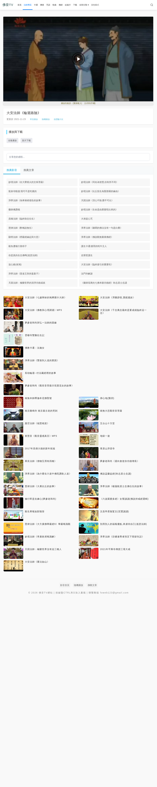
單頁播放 (34, 119)
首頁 (19, 5)
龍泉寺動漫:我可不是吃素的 (23, 191)
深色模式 (95, 5)
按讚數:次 (58, 119)
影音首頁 (64, 585)
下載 (75, 5)
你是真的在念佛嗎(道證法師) (23, 255)
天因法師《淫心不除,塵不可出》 (97, 200)
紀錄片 (68, 5)
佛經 (61, 5)
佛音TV (7, 5)
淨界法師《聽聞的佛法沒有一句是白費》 (101, 228)
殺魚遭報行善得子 (18, 246)
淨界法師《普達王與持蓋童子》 (25, 273)
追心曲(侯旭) (15, 264)
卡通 (36, 5)
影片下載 (26, 140)
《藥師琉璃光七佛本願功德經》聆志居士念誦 (104, 282)
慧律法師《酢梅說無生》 (21, 228)
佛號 (42, 5)
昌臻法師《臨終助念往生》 (22, 218)
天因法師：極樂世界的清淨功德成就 (27, 282)
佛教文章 (92, 585)
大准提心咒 (87, 218)
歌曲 (54, 5)
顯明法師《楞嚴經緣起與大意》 (25, 237)
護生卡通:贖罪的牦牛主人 (94, 246)
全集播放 (12, 140)
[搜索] (152, 5)
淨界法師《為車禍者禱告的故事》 (26, 200)
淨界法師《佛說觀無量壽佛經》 (97, 237)
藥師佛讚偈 (14, 209)
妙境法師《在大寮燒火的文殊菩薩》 (27, 182)
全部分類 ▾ (84, 5)
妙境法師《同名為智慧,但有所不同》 (99, 182)
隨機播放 (46, 119)
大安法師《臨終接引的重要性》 (97, 264)
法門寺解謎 (87, 273)
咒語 (48, 5)
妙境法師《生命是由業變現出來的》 (99, 209)
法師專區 (28, 5)
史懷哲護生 (87, 255)
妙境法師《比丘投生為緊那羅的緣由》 (100, 191)
